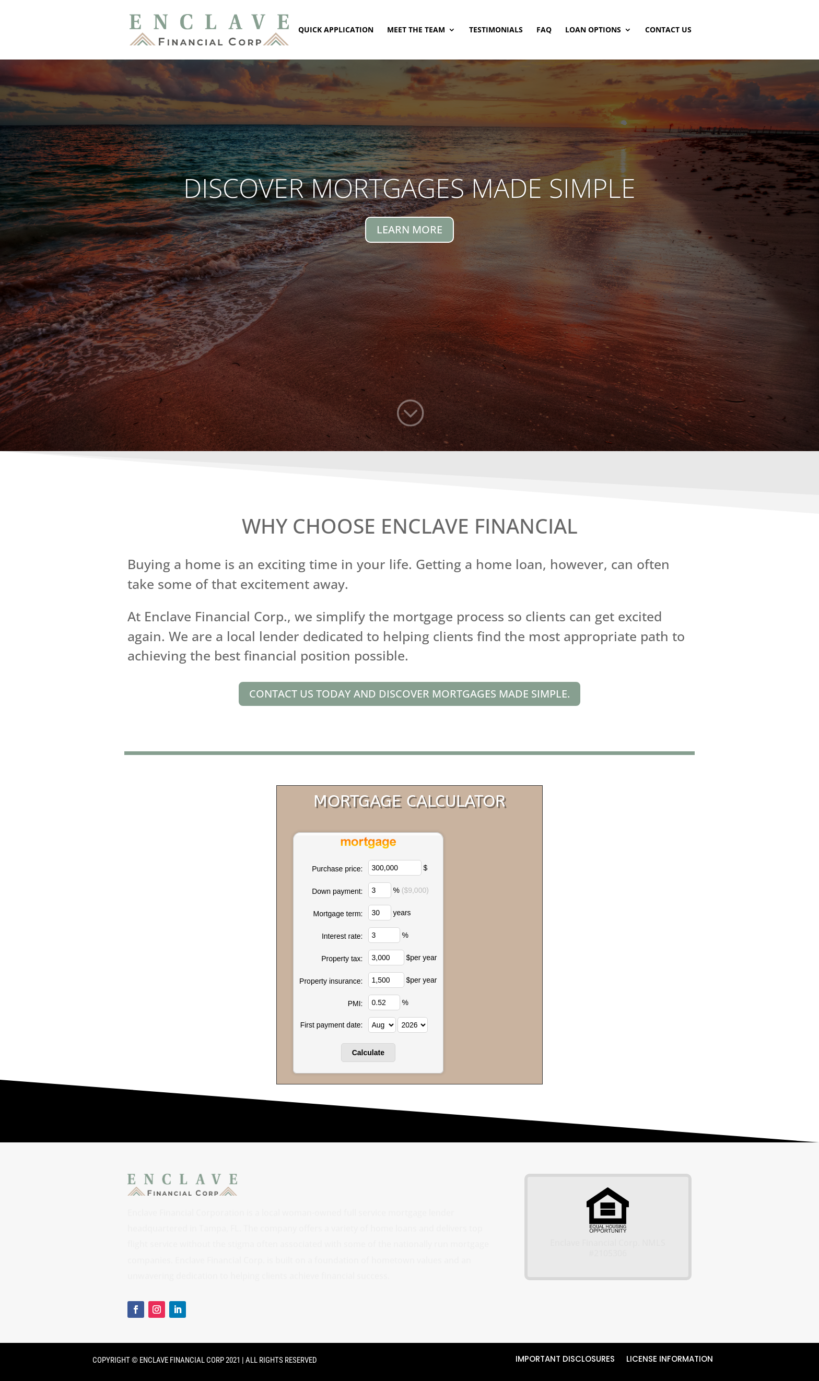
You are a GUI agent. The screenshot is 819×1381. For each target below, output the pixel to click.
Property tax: (341, 958)
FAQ (544, 30)
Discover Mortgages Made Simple (409, 188)
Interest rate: (342, 936)
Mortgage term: (338, 914)
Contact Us (668, 30)
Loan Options (593, 30)
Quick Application (335, 30)
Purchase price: (337, 869)
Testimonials (496, 30)
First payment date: (331, 1025)
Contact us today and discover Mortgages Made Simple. (409, 694)
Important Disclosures (565, 1359)
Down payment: (337, 891)
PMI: (355, 1003)
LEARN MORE (409, 229)
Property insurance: (330, 981)
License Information (669, 1359)
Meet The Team (416, 30)
